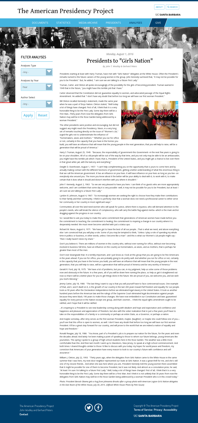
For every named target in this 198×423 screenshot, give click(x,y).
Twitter (89, 408)
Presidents (113, 22)
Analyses (135, 22)
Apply (28, 115)
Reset (42, 115)
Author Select (28, 97)
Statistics (63, 22)
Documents (40, 22)
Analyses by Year (30, 80)
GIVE (158, 22)
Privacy (158, 409)
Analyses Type (28, 65)
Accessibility (170, 409)
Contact (24, 414)
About (159, 7)
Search (172, 7)
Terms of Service (143, 409)
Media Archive (88, 22)
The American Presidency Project (65, 11)
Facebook (99, 408)
